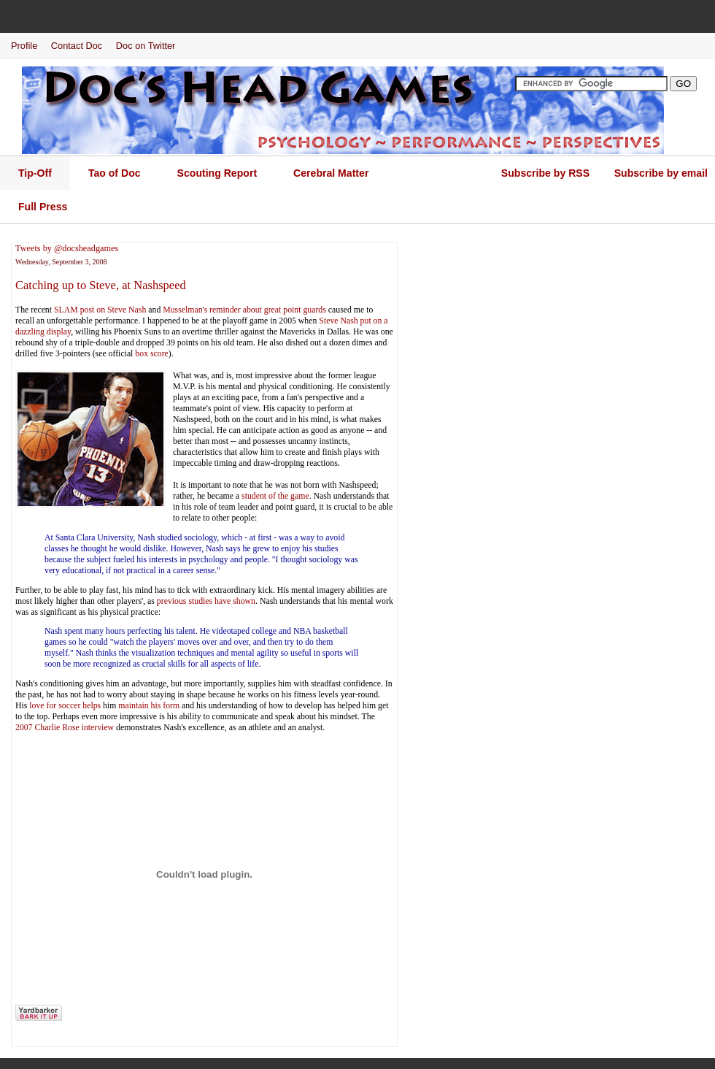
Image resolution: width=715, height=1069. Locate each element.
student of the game (275, 496)
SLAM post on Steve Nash (100, 309)
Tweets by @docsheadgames (66, 248)
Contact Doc (76, 45)
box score (151, 353)
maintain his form (148, 705)
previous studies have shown (206, 601)
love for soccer (54, 705)
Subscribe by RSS (545, 173)
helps (91, 705)
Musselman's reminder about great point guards (244, 309)
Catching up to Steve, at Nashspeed (100, 285)
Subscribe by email (661, 173)
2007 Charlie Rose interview (64, 727)
